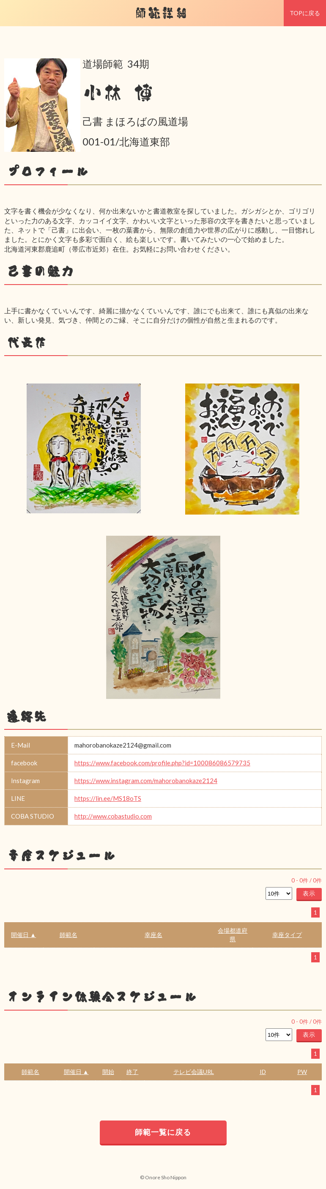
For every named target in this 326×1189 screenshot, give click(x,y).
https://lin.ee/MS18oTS (107, 798)
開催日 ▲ (23, 934)
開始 (108, 1071)
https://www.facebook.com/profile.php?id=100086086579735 (162, 763)
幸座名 (153, 934)
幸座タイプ (287, 934)
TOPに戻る (305, 12)
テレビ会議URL (193, 1071)
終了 (132, 1071)
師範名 (68, 934)
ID (263, 1071)
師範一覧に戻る (163, 1132)
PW (302, 1071)
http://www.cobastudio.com (113, 816)
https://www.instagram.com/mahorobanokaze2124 (145, 780)
